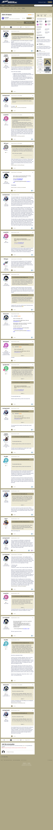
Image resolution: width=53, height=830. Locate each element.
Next (21, 27)
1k (6, 391)
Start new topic (19, 22)
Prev (4, 27)
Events (2, 8)
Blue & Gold (6, 31)
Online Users (7, 8)
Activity (7, 5)
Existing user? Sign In (42, 2)
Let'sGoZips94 (6, 172)
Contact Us (24, 826)
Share (23, 18)
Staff (11, 8)
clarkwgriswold (6, 95)
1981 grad (6, 143)
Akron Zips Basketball (16, 18)
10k (6, 104)
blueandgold (6, 382)
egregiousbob (6, 405)
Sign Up (50, 2)
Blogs (15, 8)
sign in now (24, 808)
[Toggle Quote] (12, 57)
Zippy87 (7, 17)
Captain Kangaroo (6, 55)
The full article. (13, 201)
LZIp (23, 57)
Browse (3, 6)
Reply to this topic (29, 22)
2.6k (6, 152)
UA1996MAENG (25, 408)
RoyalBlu (6, 497)
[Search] (39, 5)
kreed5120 (5, 114)
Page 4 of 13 (27, 27)
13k (6, 65)
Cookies (28, 826)
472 (6, 506)
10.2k (6, 181)
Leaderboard (12, 5)
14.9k (6, 40)
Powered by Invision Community (26, 828)
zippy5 (6, 559)
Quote (15, 50)
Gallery (19, 8)
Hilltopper (6, 275)
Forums (23, 8)
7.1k (6, 123)
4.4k (6, 284)
